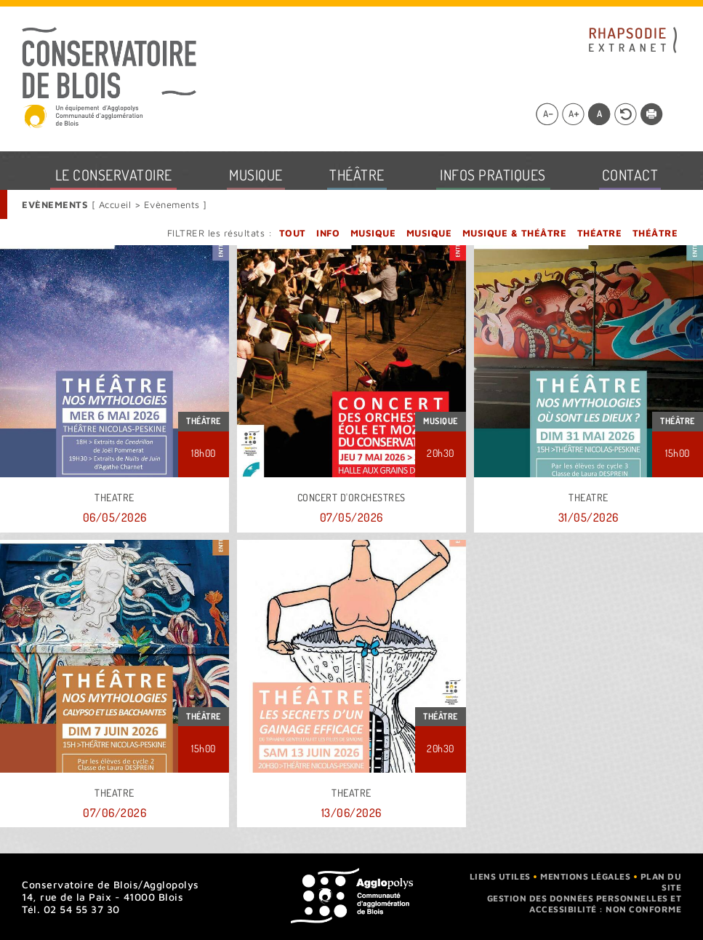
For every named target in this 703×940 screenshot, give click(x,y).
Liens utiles (500, 876)
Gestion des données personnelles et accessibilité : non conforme (584, 904)
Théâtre (655, 233)
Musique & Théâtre (514, 233)
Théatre (599, 233)
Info (328, 233)
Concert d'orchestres (351, 497)
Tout (292, 233)
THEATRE (114, 497)
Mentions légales (585, 876)
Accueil (116, 204)
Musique (373, 233)
